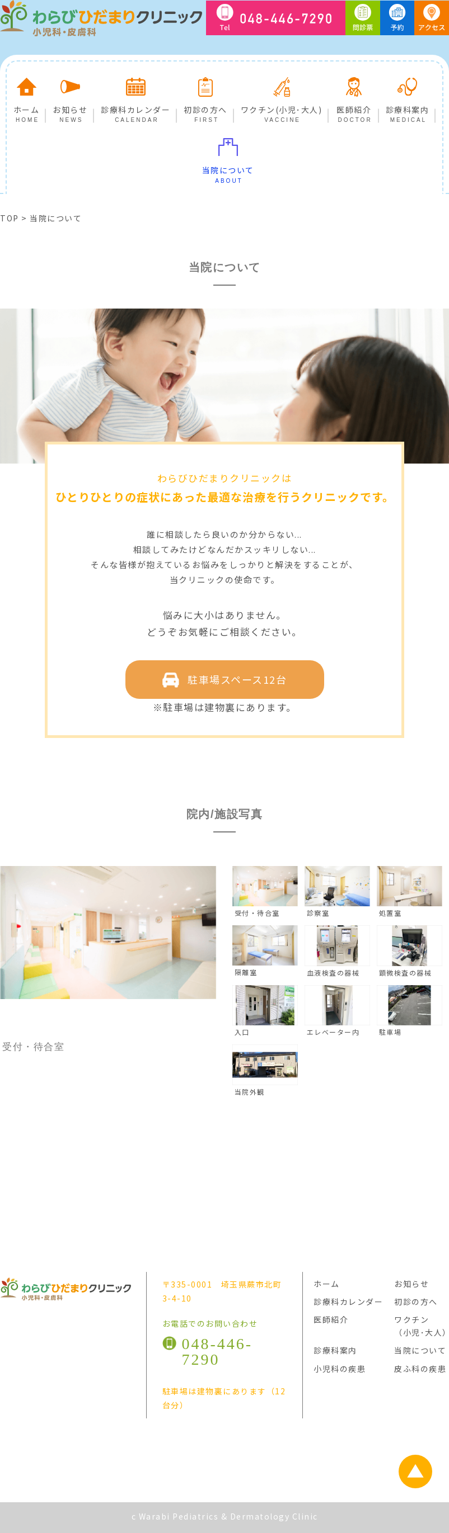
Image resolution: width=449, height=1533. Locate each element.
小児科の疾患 (340, 1368)
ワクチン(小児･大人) (281, 97)
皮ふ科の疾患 (420, 1368)
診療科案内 (407, 97)
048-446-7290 (217, 1351)
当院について (228, 157)
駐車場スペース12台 (224, 680)
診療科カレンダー (135, 97)
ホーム (26, 97)
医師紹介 (353, 97)
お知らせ (70, 97)
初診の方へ (205, 97)
